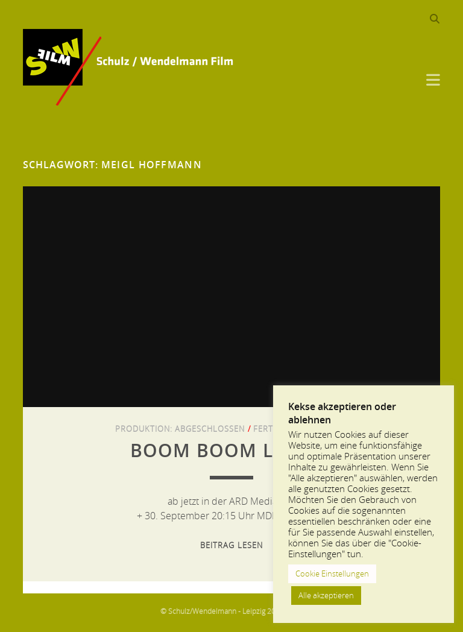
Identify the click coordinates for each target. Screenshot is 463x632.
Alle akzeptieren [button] (326, 595)
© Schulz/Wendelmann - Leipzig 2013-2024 (231, 611)
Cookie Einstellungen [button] (332, 573)
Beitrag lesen (231, 545)
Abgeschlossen (210, 428)
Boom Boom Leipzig (231, 450)
